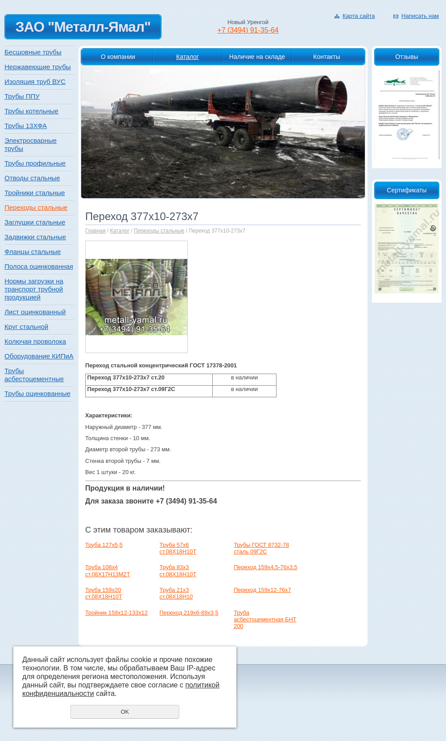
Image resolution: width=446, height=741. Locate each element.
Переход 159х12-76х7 (262, 590)
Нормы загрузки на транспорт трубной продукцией (33, 289)
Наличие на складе (257, 56)
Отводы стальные (32, 178)
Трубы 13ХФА (25, 125)
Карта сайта (359, 15)
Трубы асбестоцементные (34, 375)
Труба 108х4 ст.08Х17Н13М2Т (107, 570)
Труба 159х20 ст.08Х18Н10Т (103, 593)
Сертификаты (406, 190)
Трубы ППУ (22, 96)
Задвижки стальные (35, 237)
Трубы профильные (35, 163)
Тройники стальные (34, 192)
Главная (95, 231)
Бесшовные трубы (33, 52)
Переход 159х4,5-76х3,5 (265, 567)
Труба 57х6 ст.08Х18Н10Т (178, 548)
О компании (118, 56)
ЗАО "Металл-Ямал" (82, 27)
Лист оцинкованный (35, 312)
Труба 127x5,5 (104, 544)
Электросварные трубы (30, 144)
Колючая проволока (35, 341)
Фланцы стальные (32, 251)
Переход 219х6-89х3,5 (189, 612)
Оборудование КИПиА (39, 356)
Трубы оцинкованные (37, 393)
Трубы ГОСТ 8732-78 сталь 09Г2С (261, 548)
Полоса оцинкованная (38, 266)
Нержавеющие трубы (37, 67)
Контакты (326, 56)
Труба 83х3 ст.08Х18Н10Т (178, 570)
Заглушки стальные (34, 222)
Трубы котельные (31, 111)
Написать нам (420, 15)
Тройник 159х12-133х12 (116, 612)
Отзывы (406, 56)
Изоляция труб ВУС (35, 81)
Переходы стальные (159, 231)
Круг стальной (26, 326)
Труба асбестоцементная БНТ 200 (265, 619)
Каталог (187, 56)
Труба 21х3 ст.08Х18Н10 (176, 593)
